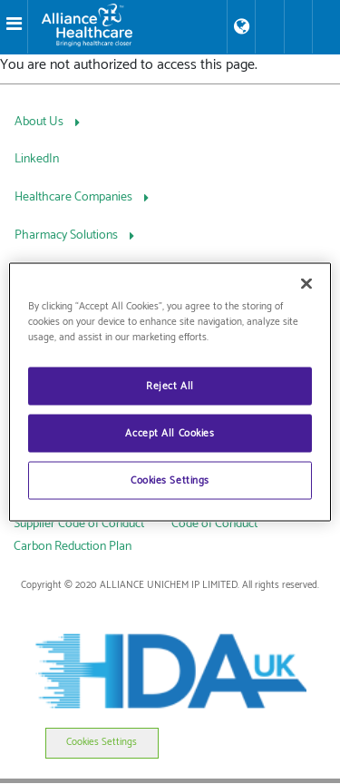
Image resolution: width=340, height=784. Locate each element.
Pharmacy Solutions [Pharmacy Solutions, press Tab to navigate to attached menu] (68, 235)
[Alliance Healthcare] (127, 25)
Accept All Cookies (169, 433)
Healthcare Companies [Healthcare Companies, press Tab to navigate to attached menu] (75, 197)
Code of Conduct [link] (214, 524)
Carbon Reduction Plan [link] (72, 546)
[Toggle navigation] (13, 26)
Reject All (170, 386)
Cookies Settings (101, 742)
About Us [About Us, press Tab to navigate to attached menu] (40, 122)
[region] (169, 392)
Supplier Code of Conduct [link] (79, 524)
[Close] (306, 284)
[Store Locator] (241, 27)
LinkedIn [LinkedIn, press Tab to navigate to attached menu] (37, 159)
